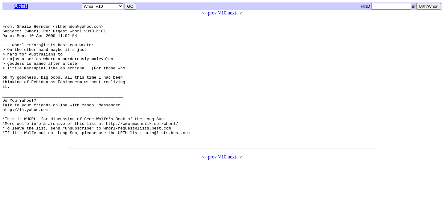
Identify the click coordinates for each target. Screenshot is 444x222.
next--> (235, 12)
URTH (21, 6)
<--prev (209, 12)
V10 (222, 12)
